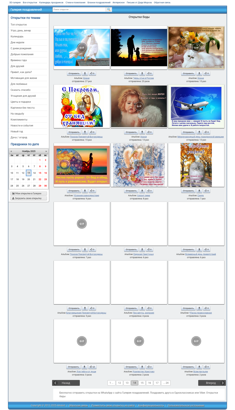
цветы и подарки (21, 101)
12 (23, 173)
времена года (19, 60)
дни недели (17, 42)
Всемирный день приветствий (200, 254)
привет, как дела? (21, 72)
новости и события (22, 125)
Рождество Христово (143, 371)
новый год (17, 131)
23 (45, 179)
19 (23, 179)
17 (11, 179)
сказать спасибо (21, 89)
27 (28, 186)
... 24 (166, 382)
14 (34, 173)
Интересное (119, 2)
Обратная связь (162, 2)
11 (17, 173)
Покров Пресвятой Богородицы (86, 136)
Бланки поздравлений (99, 2)
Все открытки (30, 2)
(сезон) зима (143, 195)
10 (11, 173)
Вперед (211, 383)
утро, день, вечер (21, 30)
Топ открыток (19, 24)
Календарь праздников (51, 2)
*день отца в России (143, 78)
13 (28, 173)
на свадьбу (17, 113)
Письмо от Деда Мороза (139, 2)
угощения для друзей (23, 95)
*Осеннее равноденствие (86, 195)
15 (40, 173)
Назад (66, 383)
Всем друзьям (200, 371)
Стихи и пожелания (75, 2)
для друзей (17, 66)
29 (40, 186)
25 (17, 186)
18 (17, 179)
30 (45, 186)
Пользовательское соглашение (186, 405)
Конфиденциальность (151, 405)
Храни (86, 78)
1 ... (111, 382)
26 (23, 186)
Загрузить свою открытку (26, 198)
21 (34, 179)
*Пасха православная (200, 313)
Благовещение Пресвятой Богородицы (86, 313)
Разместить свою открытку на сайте (113, 405)
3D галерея (15, 2)
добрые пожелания (22, 54)
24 (11, 186)
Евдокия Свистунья (143, 254)
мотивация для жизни (24, 78)
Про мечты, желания (143, 313)
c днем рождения (21, 48)
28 (34, 186)
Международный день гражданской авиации (200, 136)
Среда (200, 195)
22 (40, 179)
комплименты (19, 119)
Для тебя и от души (86, 371)
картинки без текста (23, 107)
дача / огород (19, 137)
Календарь (17, 36)
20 (28, 179)
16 (45, 173)
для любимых (19, 83)
